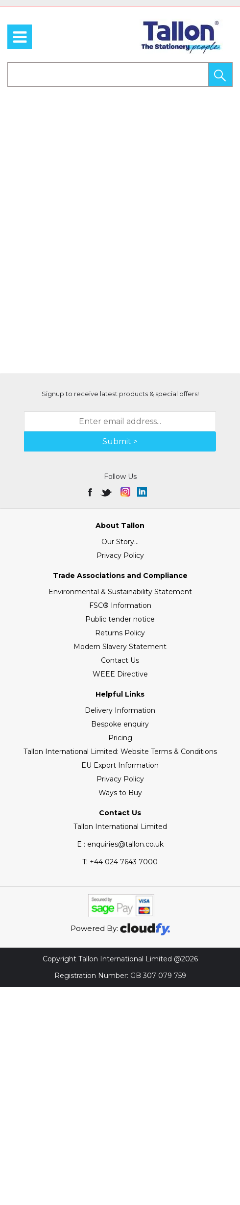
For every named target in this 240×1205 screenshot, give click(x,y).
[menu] (19, 37)
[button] (220, 74)
